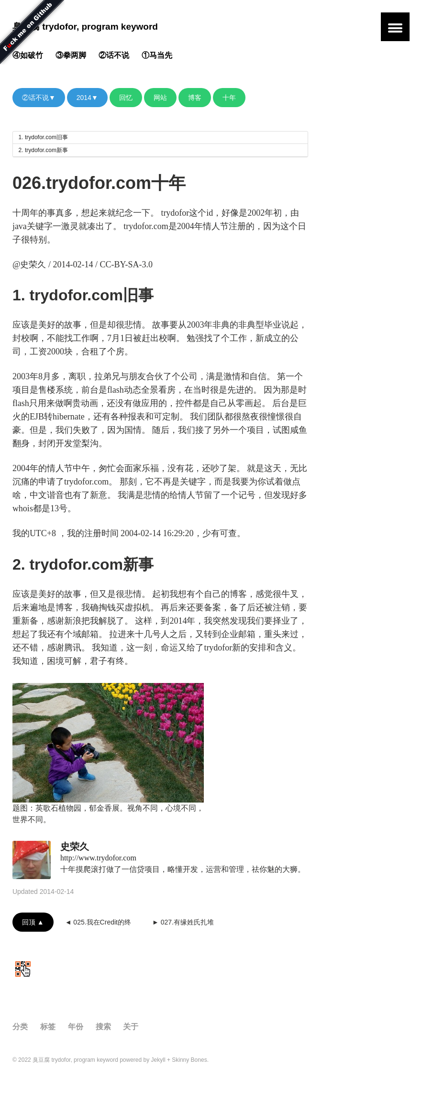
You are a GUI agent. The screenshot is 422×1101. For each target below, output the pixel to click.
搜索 (103, 1027)
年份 (75, 1027)
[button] (395, 26)
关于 (130, 1027)
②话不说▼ (39, 97)
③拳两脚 (71, 55)
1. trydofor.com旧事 (43, 137)
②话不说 (114, 55)
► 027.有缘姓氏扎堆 (183, 922)
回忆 (126, 97)
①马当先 (157, 55)
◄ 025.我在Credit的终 (98, 922)
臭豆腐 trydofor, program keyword (85, 27)
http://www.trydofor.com (98, 858)
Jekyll (158, 1060)
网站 (160, 97)
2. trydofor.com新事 (43, 150)
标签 (48, 1027)
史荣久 (74, 846)
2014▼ (87, 97)
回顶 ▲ (33, 922)
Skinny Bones (189, 1060)
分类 (20, 1027)
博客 (194, 97)
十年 (229, 97)
